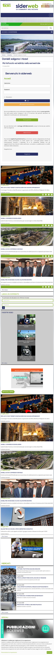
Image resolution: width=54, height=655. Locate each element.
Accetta (49, 652)
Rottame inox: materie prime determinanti (30, 595)
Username (7, 83)
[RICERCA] (50, 28)
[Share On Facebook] (52, 195)
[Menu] (51, 15)
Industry (9, 55)
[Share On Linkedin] (46, 195)
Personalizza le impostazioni (9, 652)
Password (7, 89)
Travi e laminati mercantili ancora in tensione (31, 578)
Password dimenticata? (27, 104)
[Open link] (7, 5)
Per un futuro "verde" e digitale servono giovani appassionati (20, 187)
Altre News (5, 290)
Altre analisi (5, 612)
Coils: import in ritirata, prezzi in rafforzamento (32, 586)
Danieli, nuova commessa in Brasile (12, 249)
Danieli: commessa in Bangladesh (11, 218)
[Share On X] (49, 195)
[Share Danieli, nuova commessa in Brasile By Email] (43, 256)
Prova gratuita (27, 119)
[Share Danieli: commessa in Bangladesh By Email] (43, 225)
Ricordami (8, 97)
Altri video (4, 363)
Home (3, 55)
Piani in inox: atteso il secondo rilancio (29, 604)
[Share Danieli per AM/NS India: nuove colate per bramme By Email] (43, 287)
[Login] (3, 307)
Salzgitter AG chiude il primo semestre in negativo (17, 529)
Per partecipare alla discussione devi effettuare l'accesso (15, 297)
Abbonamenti (27, 132)
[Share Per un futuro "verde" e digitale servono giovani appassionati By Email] (43, 195)
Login (27, 100)
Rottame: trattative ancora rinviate (28, 569)
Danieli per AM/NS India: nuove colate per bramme (16, 280)
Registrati (27, 154)
